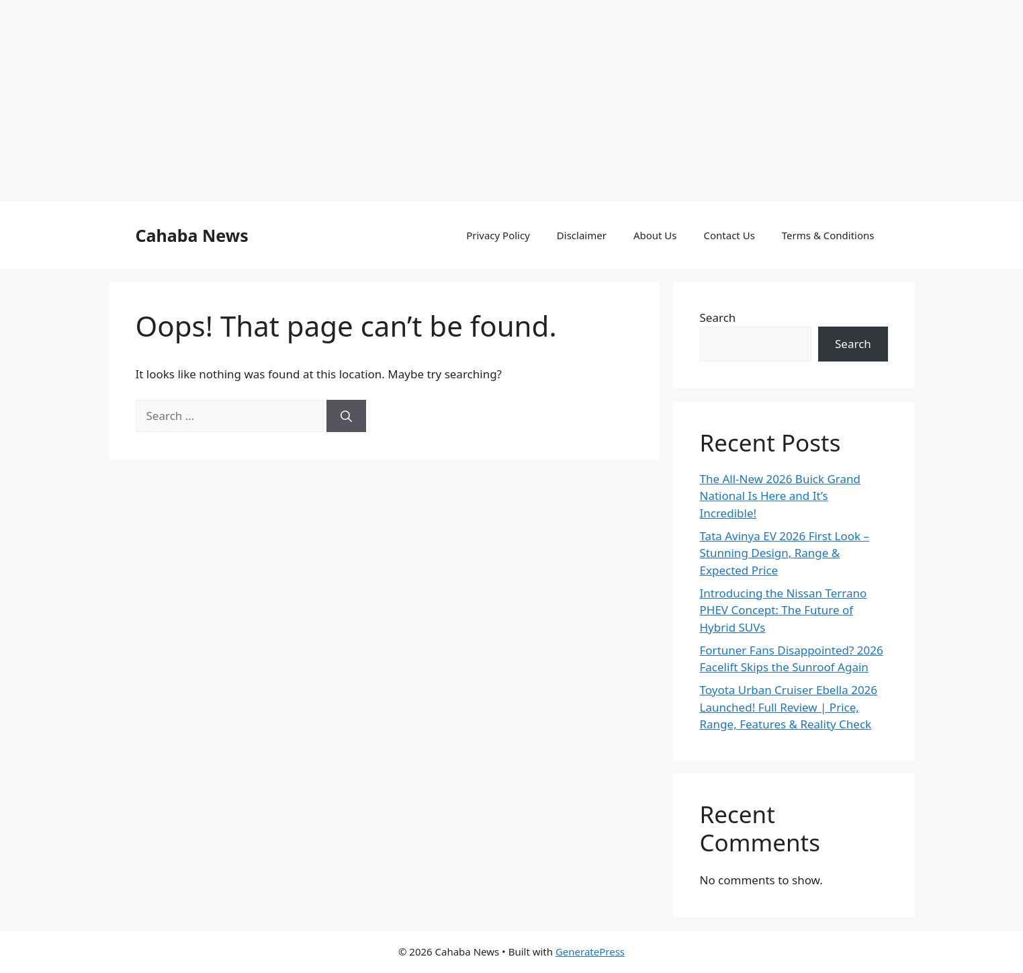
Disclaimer (582, 235)
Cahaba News (192, 235)
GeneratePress (590, 951)
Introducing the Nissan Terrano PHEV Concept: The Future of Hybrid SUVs (783, 610)
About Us (655, 235)
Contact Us (729, 235)
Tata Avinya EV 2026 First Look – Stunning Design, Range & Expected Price (785, 553)
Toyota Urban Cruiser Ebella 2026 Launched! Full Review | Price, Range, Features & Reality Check (789, 707)
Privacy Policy (498, 235)
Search (718, 317)
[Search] (346, 416)
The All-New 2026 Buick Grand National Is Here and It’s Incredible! (780, 496)
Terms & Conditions (828, 235)
